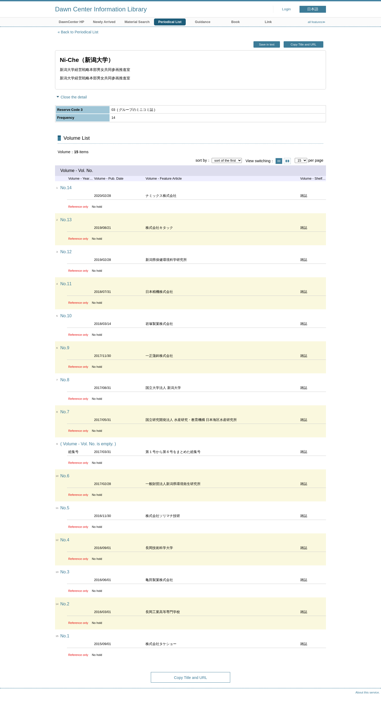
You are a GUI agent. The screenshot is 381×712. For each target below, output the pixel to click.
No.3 (64, 572)
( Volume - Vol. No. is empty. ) (88, 444)
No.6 (64, 476)
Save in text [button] (266, 44)
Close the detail (74, 97)
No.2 (64, 604)
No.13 (66, 219)
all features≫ (316, 22)
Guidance (202, 22)
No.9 (64, 348)
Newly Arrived (104, 22)
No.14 (66, 187)
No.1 (64, 636)
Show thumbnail (287, 161)
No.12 (66, 252)
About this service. (368, 692)
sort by (201, 160)
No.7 (64, 412)
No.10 (66, 316)
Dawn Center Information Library (101, 9)
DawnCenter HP (71, 22)
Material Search (137, 22)
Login (286, 9)
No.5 (64, 508)
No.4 (64, 540)
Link (268, 22)
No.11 (66, 284)
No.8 (64, 380)
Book (235, 22)
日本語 (312, 9)
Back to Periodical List (79, 32)
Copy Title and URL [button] (303, 44)
